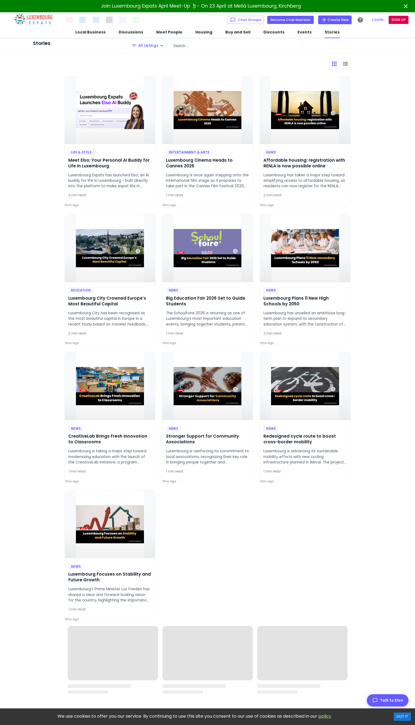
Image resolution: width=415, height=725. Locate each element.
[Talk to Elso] (387, 700)
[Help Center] (360, 19)
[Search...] (236, 45)
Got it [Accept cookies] (402, 716)
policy (324, 716)
